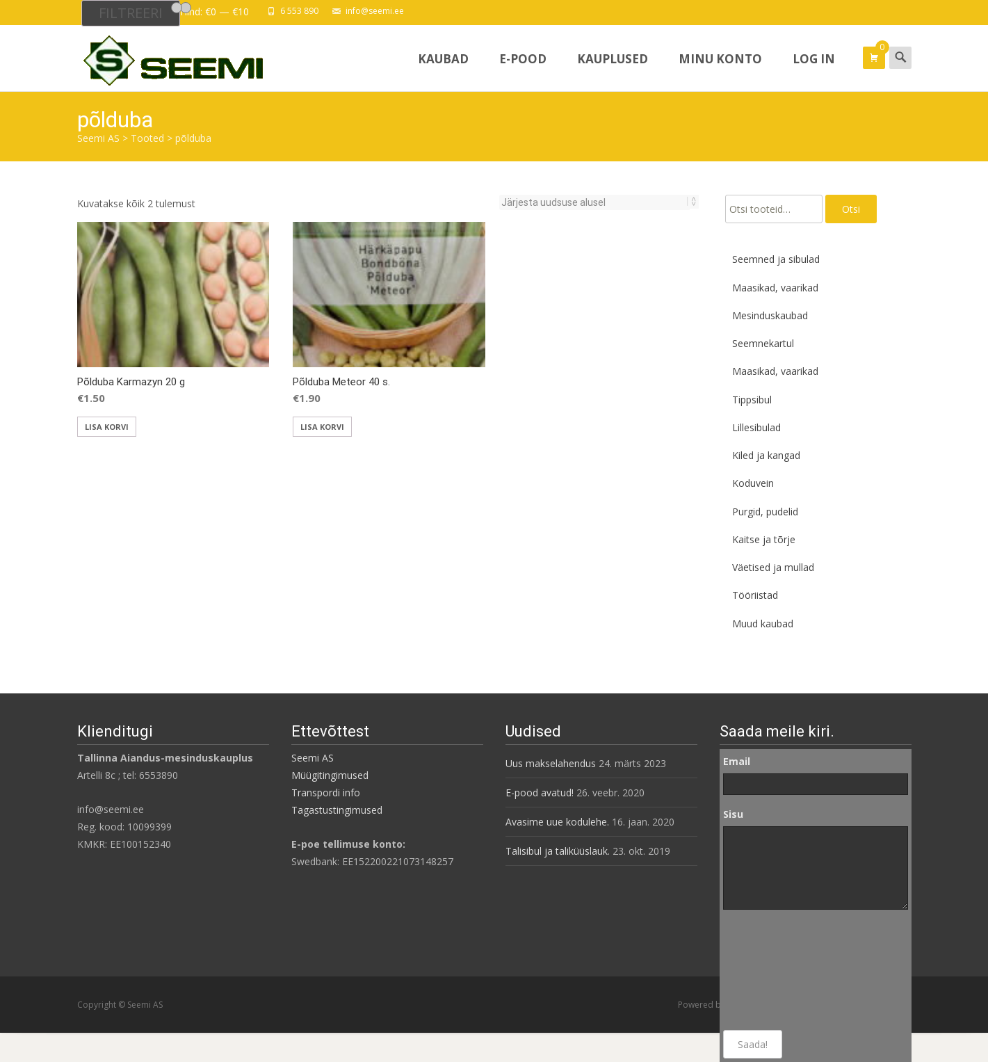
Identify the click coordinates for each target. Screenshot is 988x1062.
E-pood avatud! (539, 792)
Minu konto (720, 71)
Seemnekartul (763, 343)
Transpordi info (325, 792)
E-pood (522, 71)
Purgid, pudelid (765, 511)
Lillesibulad (756, 427)
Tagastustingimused (336, 809)
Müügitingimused (330, 775)
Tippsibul (752, 399)
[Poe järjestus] (594, 202)
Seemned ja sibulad (776, 259)
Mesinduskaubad (770, 315)
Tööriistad (755, 595)
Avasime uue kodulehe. (557, 821)
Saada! (753, 1044)
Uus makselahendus (550, 763)
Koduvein (753, 483)
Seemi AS (312, 757)
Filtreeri (131, 12)
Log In (814, 71)
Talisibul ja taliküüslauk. (557, 851)
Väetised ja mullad (773, 567)
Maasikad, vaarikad (775, 287)
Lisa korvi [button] (107, 426)
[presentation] (780, 970)
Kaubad (443, 71)
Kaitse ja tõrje (763, 539)
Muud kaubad (762, 623)
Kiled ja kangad (766, 455)
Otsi (851, 209)
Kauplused (612, 71)
